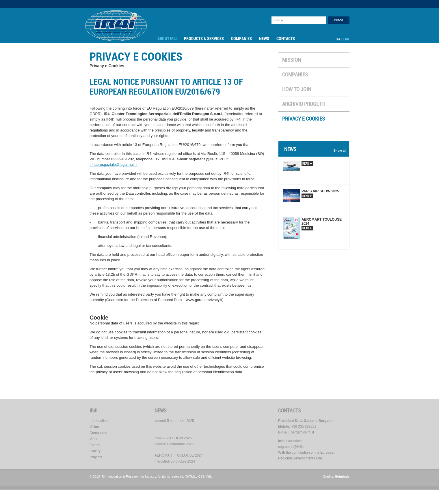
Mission (291, 60)
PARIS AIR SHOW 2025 (173, 438)
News (264, 38)
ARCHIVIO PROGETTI (303, 104)
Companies (241, 38)
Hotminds (342, 476)
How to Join (296, 89)
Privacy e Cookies (303, 119)
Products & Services (204, 38)
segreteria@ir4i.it (291, 447)
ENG (346, 39)
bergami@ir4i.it (302, 432)
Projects (96, 457)
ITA (338, 39)
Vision (94, 427)
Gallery (95, 451)
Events (95, 445)
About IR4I (167, 38)
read (307, 164)
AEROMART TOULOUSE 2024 (179, 455)
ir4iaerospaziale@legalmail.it (113, 164)
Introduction (99, 421)
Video (94, 439)
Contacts (285, 38)
